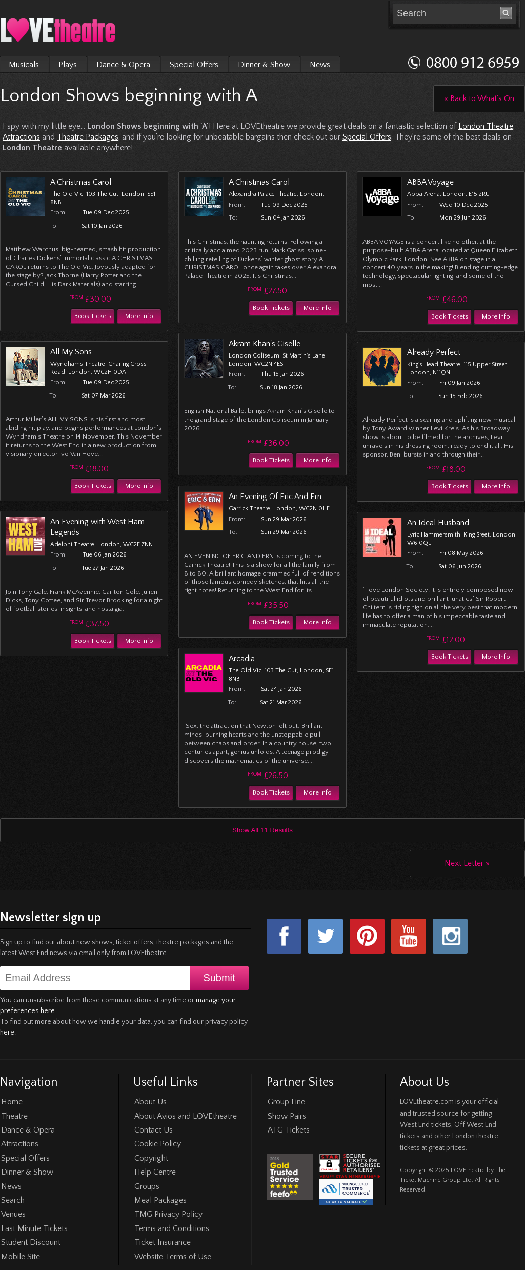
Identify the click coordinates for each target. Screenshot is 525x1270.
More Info (139, 316)
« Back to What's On (479, 98)
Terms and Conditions (171, 1228)
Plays (67, 64)
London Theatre (485, 126)
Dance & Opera (123, 64)
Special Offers (194, 64)
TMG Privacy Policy (168, 1214)
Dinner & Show (264, 64)
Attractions (21, 137)
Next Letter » (467, 863)
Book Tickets (92, 316)
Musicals (24, 64)
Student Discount (30, 1242)
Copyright (151, 1158)
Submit (219, 977)
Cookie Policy (157, 1143)
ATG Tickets (289, 1130)
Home (12, 1101)
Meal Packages (160, 1200)
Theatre (14, 1116)
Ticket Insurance (162, 1242)
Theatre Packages (87, 137)
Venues (13, 1214)
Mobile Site (20, 1256)
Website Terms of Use (172, 1256)
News (320, 64)
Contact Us (153, 1130)
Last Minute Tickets (34, 1228)
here (7, 1032)
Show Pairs (287, 1116)
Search (13, 1200)
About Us (150, 1101)
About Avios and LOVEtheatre (185, 1116)
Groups (146, 1186)
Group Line (286, 1101)
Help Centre (155, 1172)
